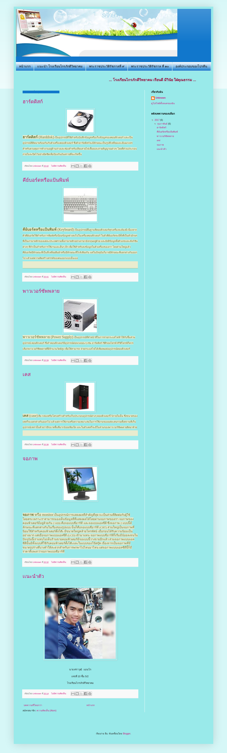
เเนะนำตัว (33, 576)
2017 (157, 120)
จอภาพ (30, 458)
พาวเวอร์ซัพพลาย (41, 291)
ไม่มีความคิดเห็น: (59, 166)
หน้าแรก (25, 66)
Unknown (161, 98)
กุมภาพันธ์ (162, 124)
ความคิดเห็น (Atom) (47, 710)
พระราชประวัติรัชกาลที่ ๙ (106, 66)
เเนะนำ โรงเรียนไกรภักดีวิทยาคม (59, 66)
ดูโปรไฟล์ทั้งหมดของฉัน (163, 103)
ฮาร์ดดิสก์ (33, 101)
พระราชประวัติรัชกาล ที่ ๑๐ (150, 66)
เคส (27, 374)
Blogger (126, 733)
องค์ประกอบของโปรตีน (191, 66)
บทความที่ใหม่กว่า (33, 705)
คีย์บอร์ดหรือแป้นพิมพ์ (46, 180)
